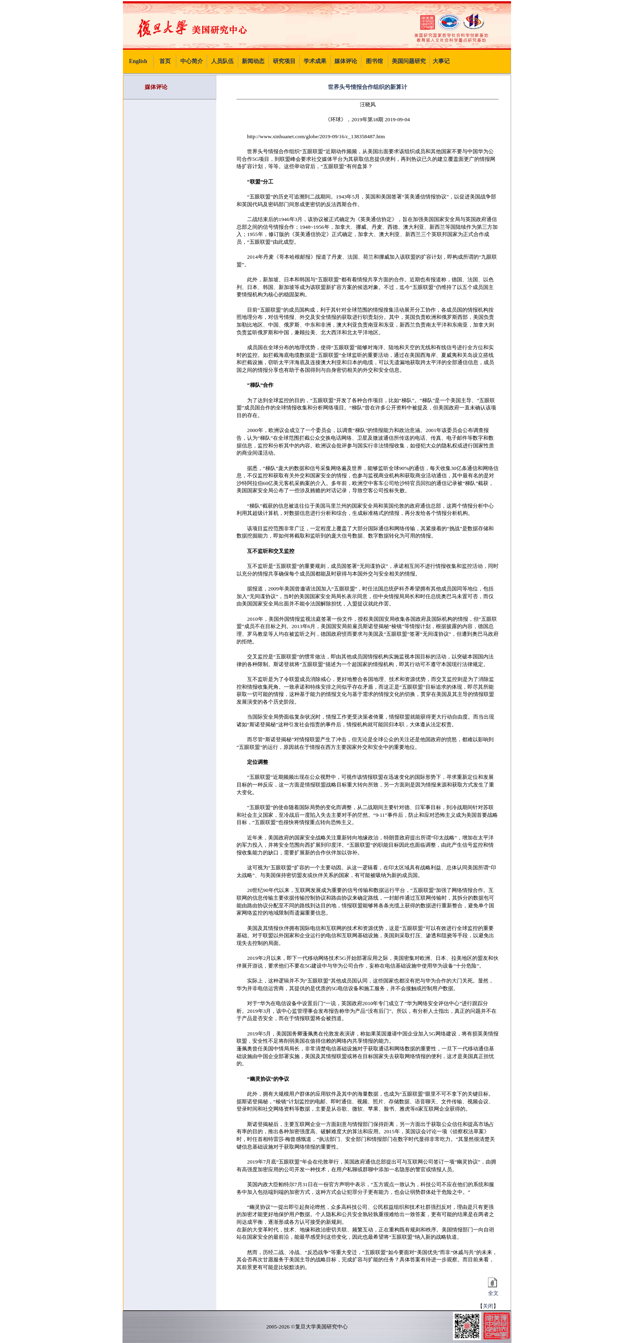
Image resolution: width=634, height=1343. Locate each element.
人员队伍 (222, 61)
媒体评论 (345, 61)
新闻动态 (253, 61)
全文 (492, 1290)
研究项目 (284, 61)
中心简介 (191, 61)
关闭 (488, 1306)
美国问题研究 (409, 61)
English (138, 61)
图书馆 (374, 61)
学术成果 (315, 61)
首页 (165, 61)
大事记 (441, 61)
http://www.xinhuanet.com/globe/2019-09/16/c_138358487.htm (316, 136)
